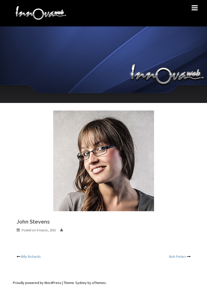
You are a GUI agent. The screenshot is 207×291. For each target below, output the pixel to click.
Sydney (81, 282)
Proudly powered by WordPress (37, 282)
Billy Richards (31, 256)
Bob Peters (177, 256)
